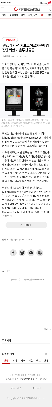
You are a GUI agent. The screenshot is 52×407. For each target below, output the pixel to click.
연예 (46, 360)
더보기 (46, 329)
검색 (49, 9)
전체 (6, 360)
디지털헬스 (10, 39)
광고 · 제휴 (16, 388)
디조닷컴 (27, 9)
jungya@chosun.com (22, 239)
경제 (4, 15)
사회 (23, 15)
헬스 (43, 15)
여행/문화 (33, 15)
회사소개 (36, 388)
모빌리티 (13, 15)
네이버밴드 (39, 252)
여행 (30, 360)
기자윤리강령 (41, 379)
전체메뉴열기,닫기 (2, 9)
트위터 (22, 252)
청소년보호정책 (11, 379)
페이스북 (13, 252)
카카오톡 (30, 252)
